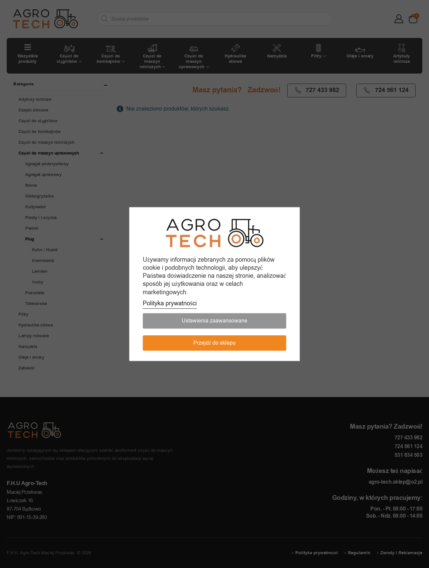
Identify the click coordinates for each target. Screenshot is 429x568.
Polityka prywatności (170, 303)
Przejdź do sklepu (214, 343)
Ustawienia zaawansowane (214, 320)
